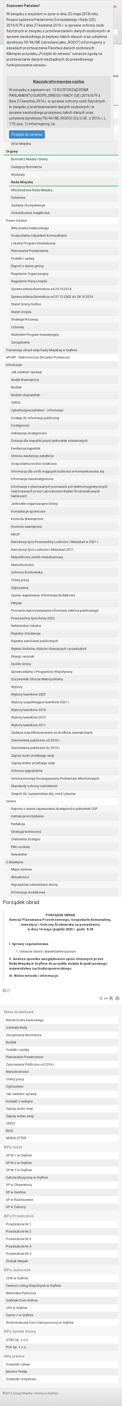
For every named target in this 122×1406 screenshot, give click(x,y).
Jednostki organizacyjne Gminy (34, 504)
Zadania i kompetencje (28, 205)
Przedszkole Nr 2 (18, 1231)
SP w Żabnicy (16, 1207)
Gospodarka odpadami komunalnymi (39, 235)
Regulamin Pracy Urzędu (29, 281)
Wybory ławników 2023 (28, 694)
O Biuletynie (14, 862)
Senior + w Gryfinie (19, 1315)
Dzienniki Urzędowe (21, 1379)
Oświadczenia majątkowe (30, 213)
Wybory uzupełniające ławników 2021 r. (40, 702)
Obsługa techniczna (26, 832)
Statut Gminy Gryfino (26, 304)
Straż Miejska (21, 144)
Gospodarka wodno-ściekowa (34, 464)
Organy (12, 151)
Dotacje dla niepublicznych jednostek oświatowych (49, 441)
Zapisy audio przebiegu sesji (32, 755)
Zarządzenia (20, 342)
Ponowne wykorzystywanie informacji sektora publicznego (55, 610)
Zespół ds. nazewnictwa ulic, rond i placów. (43, 794)
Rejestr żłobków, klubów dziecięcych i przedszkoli (48, 649)
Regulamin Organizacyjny (29, 274)
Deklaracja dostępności (29, 433)
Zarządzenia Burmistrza (23, 1035)
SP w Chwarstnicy (19, 1185)
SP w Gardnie (16, 1192)
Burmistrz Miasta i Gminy (29, 159)
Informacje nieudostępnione (32, 479)
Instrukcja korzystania (27, 816)
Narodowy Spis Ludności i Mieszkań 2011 (42, 550)
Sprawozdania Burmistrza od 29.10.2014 (41, 289)
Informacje (14, 365)
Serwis (11, 801)
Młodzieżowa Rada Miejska (31, 190)
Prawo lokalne (16, 220)
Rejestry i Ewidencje (25, 633)
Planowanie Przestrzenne (29, 251)
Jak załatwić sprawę (26, 372)
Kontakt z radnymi (19, 1101)
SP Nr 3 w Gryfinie (19, 1170)
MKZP (15, 534)
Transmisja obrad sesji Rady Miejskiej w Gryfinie (41, 350)
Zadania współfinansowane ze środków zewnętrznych (52, 732)
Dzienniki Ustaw (18, 1364)
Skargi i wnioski (23, 656)
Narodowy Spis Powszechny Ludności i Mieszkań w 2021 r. (55, 542)
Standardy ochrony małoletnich (34, 786)
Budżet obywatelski (25, 395)
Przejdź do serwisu (27, 134)
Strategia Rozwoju (24, 319)
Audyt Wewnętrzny (25, 380)
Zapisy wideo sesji (20, 1116)
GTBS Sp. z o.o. (17, 1340)
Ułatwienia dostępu (25, 839)
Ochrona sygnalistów (27, 771)
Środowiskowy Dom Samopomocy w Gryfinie (40, 1322)
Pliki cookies (20, 847)
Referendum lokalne (26, 626)
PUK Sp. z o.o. (16, 1347)
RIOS (9, 1131)
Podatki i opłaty (22, 258)
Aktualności (20, 877)
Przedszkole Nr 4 (18, 1246)
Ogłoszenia (19, 588)
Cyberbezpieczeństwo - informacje (37, 410)
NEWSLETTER (16, 1138)
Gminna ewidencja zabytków (32, 456)
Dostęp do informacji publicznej (35, 418)
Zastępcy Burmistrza (26, 167)
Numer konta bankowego (25, 1020)
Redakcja (18, 824)
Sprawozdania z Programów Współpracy (41, 672)
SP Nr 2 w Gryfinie (19, 1163)
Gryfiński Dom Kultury (22, 1300)
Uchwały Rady (16, 1027)
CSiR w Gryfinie (17, 1278)
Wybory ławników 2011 (28, 725)
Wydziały (18, 175)
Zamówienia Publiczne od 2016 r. (30, 1064)
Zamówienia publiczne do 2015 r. (35, 748)
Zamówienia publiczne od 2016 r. (35, 740)
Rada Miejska (22, 182)
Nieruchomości (22, 565)
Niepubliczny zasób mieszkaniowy (37, 557)
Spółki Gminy (21, 664)
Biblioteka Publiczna (21, 1293)
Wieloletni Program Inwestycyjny (35, 335)
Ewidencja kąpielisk (25, 448)
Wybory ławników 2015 (28, 717)
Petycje (16, 603)
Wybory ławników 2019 (28, 710)
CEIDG (15, 402)
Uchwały (17, 327)
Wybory (16, 687)
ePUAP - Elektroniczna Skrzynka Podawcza (38, 357)
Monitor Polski (16, 1371)
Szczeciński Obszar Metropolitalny (37, 679)
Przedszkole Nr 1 (18, 1224)
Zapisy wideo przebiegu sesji (33, 763)
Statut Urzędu (21, 312)
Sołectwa (18, 197)
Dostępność (20, 425)
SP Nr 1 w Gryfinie (19, 1155)
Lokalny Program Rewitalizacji (33, 243)
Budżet (16, 387)
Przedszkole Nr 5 (18, 1254)
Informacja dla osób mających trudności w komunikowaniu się (57, 471)
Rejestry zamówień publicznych (34, 641)
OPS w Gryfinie (16, 1308)
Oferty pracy (20, 580)
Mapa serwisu (21, 869)
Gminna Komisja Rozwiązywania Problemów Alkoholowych (55, 778)
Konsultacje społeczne (28, 511)
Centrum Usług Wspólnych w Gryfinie (33, 1286)
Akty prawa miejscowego (30, 228)
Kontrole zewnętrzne (26, 527)
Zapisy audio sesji (19, 1109)
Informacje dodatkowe (28, 892)
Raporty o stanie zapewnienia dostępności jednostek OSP (54, 809)
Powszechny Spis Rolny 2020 (32, 618)
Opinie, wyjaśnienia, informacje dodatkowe (43, 595)
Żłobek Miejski (17, 1261)
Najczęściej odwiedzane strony (34, 884)
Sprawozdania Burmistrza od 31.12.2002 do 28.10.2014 (52, 297)
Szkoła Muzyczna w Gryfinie (27, 1177)
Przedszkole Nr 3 (18, 1239)
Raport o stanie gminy (27, 266)
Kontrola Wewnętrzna (27, 519)
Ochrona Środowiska (27, 572)
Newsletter (19, 854)
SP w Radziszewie (19, 1200)
